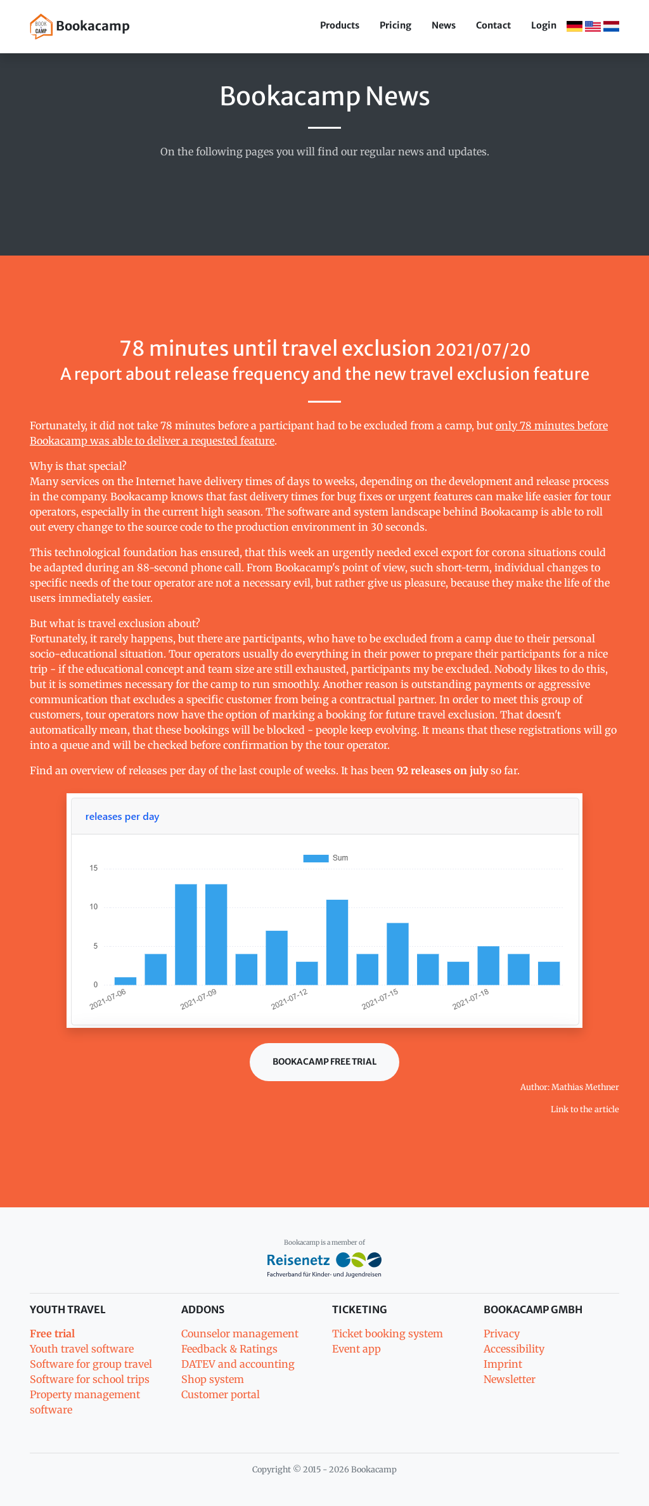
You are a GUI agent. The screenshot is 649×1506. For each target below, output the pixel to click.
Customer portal (220, 1394)
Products (339, 25)
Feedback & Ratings (229, 1348)
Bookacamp (80, 26)
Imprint (503, 1364)
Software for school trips (90, 1379)
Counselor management (240, 1333)
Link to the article (585, 1109)
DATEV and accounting (238, 1364)
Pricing (395, 25)
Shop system (212, 1379)
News (444, 25)
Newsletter (510, 1379)
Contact (493, 25)
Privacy (502, 1333)
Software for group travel (91, 1364)
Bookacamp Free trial (324, 1061)
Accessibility (514, 1348)
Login (543, 25)
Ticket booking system (387, 1333)
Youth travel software (82, 1348)
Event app (356, 1348)
